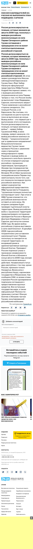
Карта (3, 445)
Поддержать (22, 3)
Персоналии (20, 501)
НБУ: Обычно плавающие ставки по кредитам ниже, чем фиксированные (14, 419)
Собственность (20, 514)
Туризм (18, 511)
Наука (3, 506)
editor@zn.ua (5, 464)
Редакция (4, 437)
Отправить (16, 341)
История (18, 506)
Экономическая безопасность (21, 497)
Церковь (3, 514)
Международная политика (6, 492)
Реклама (4, 440)
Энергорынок (5, 498)
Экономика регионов (7, 503)
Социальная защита (22, 488)
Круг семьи (19, 509)
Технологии (4, 509)
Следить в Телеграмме (16, 363)
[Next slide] (30, 7)
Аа (14, 2)
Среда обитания (6, 511)
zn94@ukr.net (23, 459)
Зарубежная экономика (23, 491)
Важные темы (5, 7)
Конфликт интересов (22, 493)
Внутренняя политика (8, 488)
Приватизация (5, 501)
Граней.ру (27, 304)
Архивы (3, 434)
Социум (18, 503)
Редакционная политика (8, 443)
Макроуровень (5, 495)
